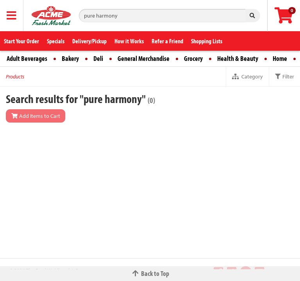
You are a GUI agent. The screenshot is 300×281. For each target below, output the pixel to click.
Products (15, 76)
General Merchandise (144, 58)
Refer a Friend (167, 41)
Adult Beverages (27, 58)
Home (280, 58)
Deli (98, 58)
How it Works (129, 41)
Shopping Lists (206, 41)
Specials (55, 41)
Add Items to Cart (35, 115)
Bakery (70, 58)
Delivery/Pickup (89, 41)
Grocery (193, 58)
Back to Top (150, 273)
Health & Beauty (237, 58)
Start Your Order (21, 41)
